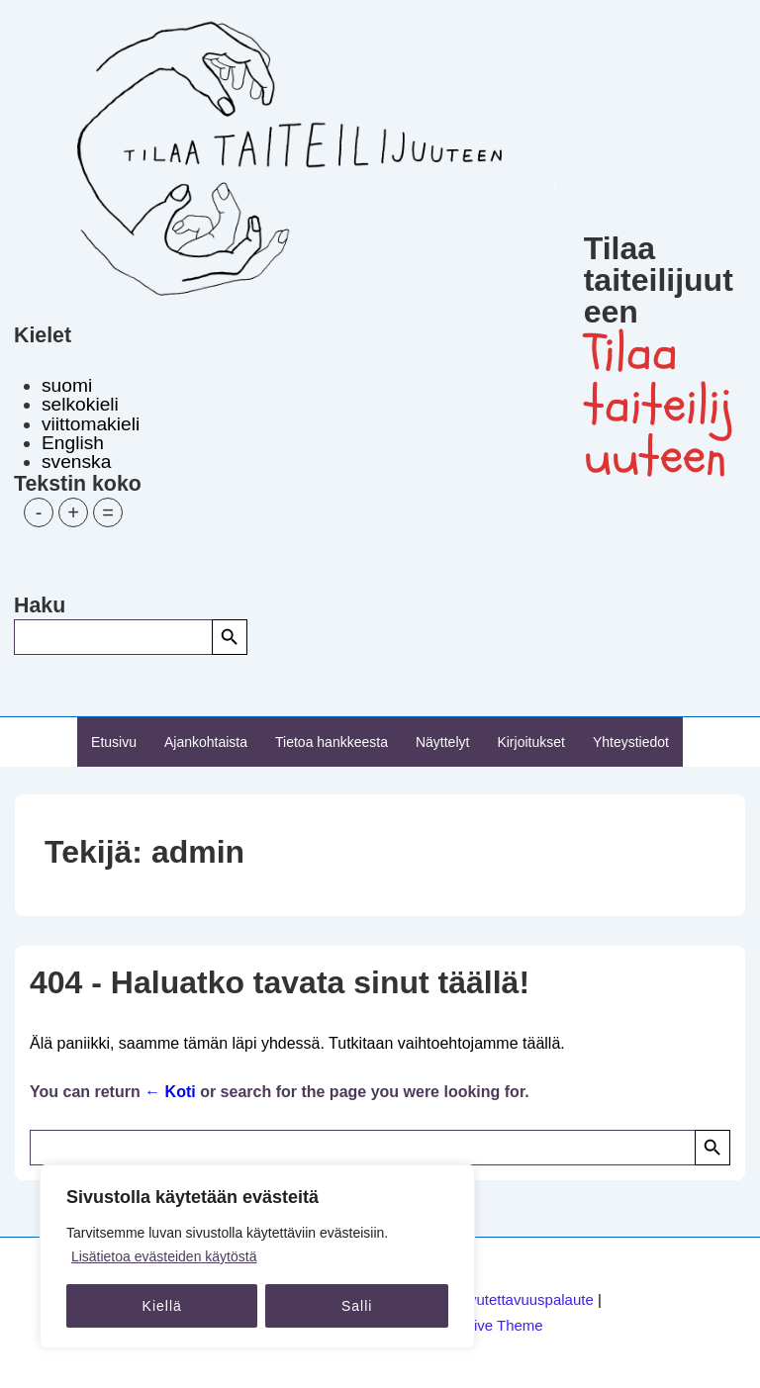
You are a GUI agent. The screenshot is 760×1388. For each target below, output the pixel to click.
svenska (76, 461)
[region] (257, 1256)
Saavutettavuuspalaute (518, 1299)
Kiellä (162, 1306)
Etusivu (114, 742)
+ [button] (73, 512)
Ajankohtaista (205, 742)
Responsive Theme (479, 1325)
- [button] (39, 512)
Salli (356, 1306)
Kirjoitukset (530, 742)
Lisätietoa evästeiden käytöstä (164, 1256)
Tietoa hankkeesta (331, 742)
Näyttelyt (442, 742)
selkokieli (80, 404)
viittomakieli (91, 424)
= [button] (108, 512)
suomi (67, 385)
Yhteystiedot (631, 742)
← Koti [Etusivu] (170, 1091)
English (73, 442)
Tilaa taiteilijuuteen (658, 280)
